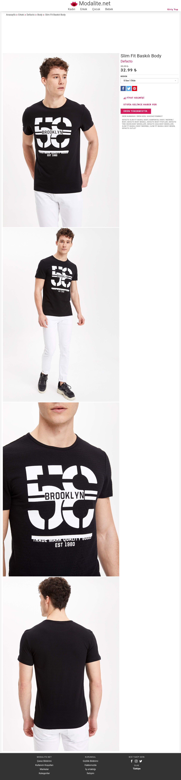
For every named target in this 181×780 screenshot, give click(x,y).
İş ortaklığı (90, 769)
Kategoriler (44, 773)
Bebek (109, 9)
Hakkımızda (90, 765)
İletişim (90, 773)
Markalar (44, 769)
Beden (124, 76)
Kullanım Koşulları (44, 765)
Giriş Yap (172, 9)
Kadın (71, 9)
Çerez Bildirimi (44, 761)
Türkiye (137, 768)
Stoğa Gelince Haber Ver (140, 104)
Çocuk (96, 9)
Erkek (83, 9)
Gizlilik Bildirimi (90, 761)
